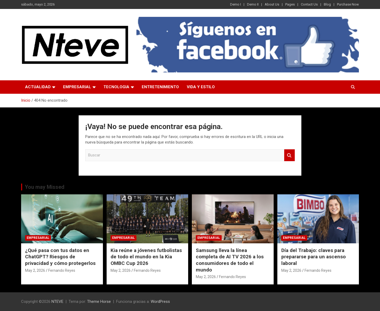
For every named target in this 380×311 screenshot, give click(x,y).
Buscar (289, 155)
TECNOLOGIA (116, 87)
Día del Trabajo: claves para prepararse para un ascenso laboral (313, 256)
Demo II (253, 4)
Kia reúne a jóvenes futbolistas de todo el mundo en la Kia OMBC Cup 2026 (146, 256)
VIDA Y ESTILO (201, 87)
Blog (327, 4)
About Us (272, 4)
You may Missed (44, 187)
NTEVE (57, 301)
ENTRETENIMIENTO (160, 87)
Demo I (235, 4)
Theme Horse (99, 301)
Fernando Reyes (61, 270)
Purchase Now (348, 4)
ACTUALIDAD (38, 87)
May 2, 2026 (35, 270)
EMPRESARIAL (77, 87)
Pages (290, 4)
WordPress (160, 301)
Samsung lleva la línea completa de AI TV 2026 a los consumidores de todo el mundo (230, 260)
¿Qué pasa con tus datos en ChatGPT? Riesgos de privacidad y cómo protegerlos (60, 256)
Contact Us (309, 4)
